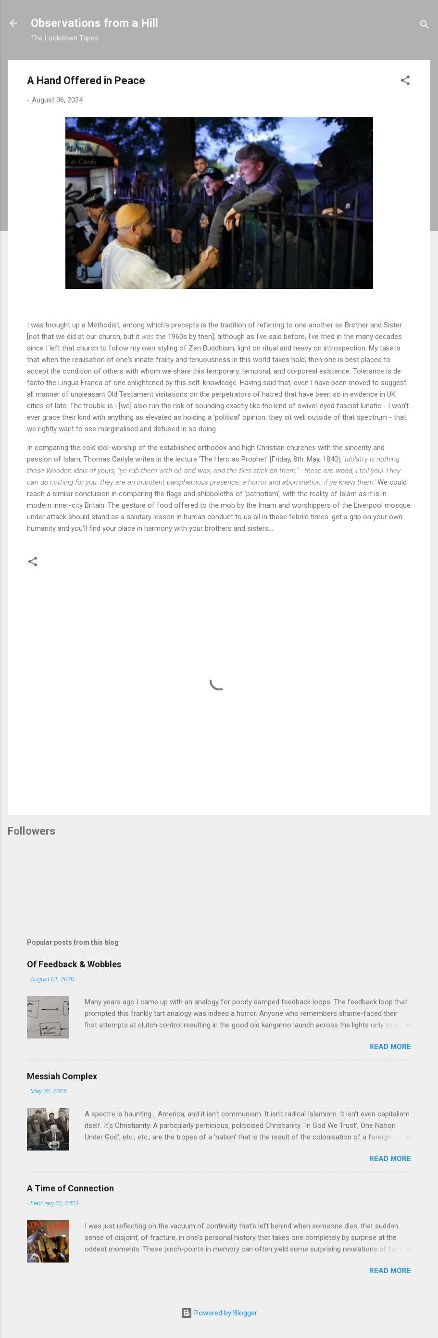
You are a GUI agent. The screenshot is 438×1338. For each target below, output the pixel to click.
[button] (405, 82)
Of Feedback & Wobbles (74, 964)
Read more (390, 1046)
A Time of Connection (70, 1188)
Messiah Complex (62, 1076)
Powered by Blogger (219, 1313)
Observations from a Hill (94, 23)
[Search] (424, 26)
